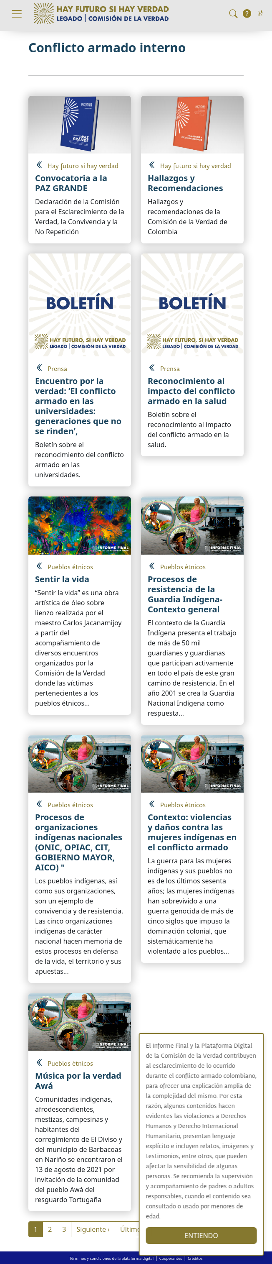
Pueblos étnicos (70, 567)
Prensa (57, 369)
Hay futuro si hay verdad (83, 166)
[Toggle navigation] (16, 13)
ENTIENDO (209, 1235)
